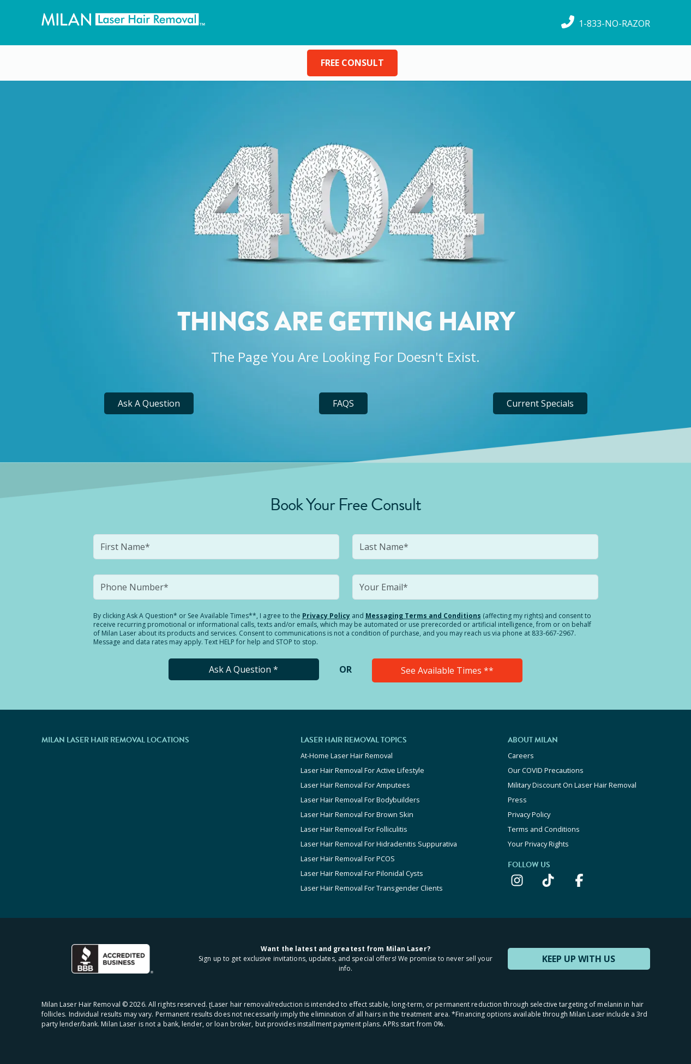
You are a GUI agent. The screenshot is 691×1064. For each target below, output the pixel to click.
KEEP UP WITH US (578, 959)
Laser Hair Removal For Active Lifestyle (362, 770)
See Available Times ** (447, 670)
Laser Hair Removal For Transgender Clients (372, 888)
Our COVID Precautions (546, 770)
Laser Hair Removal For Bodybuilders (360, 800)
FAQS (343, 403)
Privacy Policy (326, 615)
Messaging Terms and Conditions (423, 615)
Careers (521, 755)
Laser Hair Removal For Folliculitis (354, 829)
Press (517, 800)
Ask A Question (149, 403)
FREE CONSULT (352, 63)
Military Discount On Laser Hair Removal (572, 785)
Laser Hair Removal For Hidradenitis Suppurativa (379, 844)
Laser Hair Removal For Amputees (355, 785)
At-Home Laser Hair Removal (347, 755)
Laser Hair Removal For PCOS (348, 858)
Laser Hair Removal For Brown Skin (357, 814)
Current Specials (540, 403)
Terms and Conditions (544, 829)
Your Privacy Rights (538, 844)
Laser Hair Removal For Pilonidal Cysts (362, 873)
